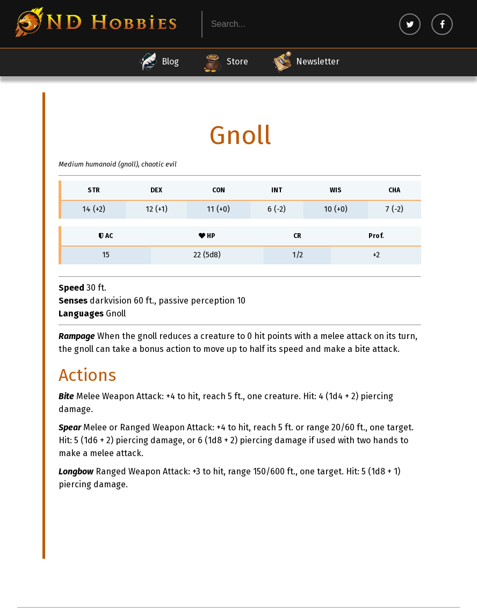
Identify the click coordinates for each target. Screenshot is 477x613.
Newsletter (305, 62)
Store (225, 62)
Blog (158, 62)
